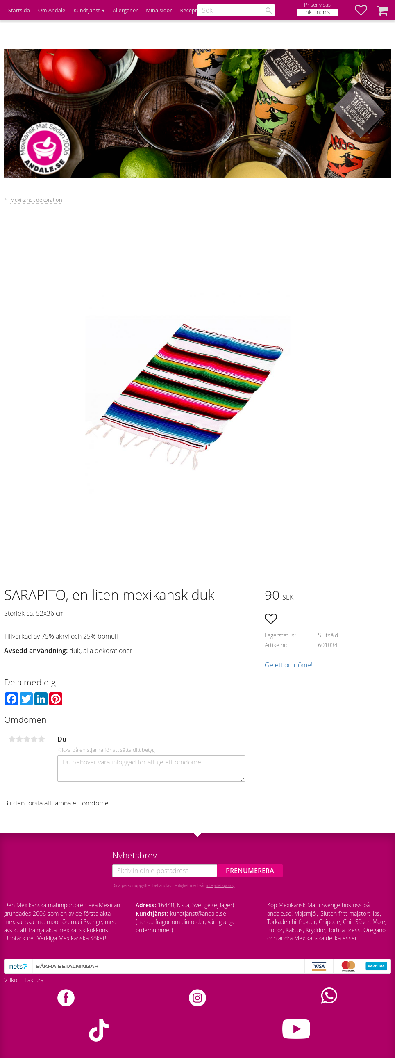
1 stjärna (12, 739)
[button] (365, 10)
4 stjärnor (34, 739)
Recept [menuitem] (188, 10)
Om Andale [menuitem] (51, 10)
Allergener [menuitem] (125, 10)
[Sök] (269, 11)
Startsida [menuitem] (19, 10)
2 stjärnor (19, 739)
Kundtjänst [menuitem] (86, 10)
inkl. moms (317, 12)
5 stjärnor (41, 739)
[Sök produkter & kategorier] (236, 10)
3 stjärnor (26, 739)
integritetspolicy (220, 885)
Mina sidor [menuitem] (159, 10)
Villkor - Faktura (23, 980)
